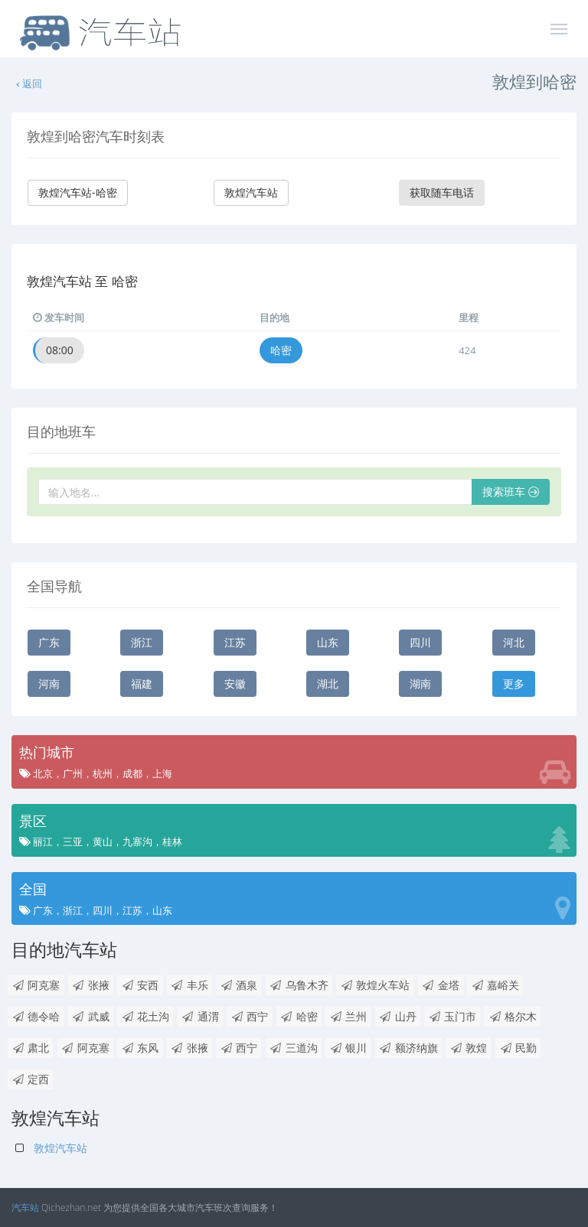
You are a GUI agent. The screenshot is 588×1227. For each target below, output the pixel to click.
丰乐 (189, 985)
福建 (141, 683)
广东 (49, 642)
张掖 (90, 985)
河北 (513, 642)
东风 (139, 1047)
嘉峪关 (495, 985)
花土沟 (145, 1016)
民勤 (518, 1047)
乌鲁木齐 (299, 985)
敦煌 (468, 1047)
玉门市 (452, 1016)
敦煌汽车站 (251, 192)
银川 (348, 1047)
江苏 (235, 642)
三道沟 (294, 1047)
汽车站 (25, 1207)
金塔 (440, 985)
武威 (90, 1016)
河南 (49, 683)
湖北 (327, 683)
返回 (28, 83)
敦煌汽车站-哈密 (77, 192)
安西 (139, 985)
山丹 (397, 1016)
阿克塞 (35, 985)
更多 (513, 683)
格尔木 (512, 1016)
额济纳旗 (408, 1047)
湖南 (420, 683)
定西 (30, 1079)
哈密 (281, 350)
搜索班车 (510, 491)
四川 (420, 642)
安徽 (235, 683)
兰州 (348, 1016)
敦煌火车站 (375, 985)
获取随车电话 (442, 192)
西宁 (249, 1016)
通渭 (200, 1016)
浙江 (141, 642)
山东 (327, 642)
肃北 (30, 1047)
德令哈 (35, 1016)
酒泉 (238, 985)
